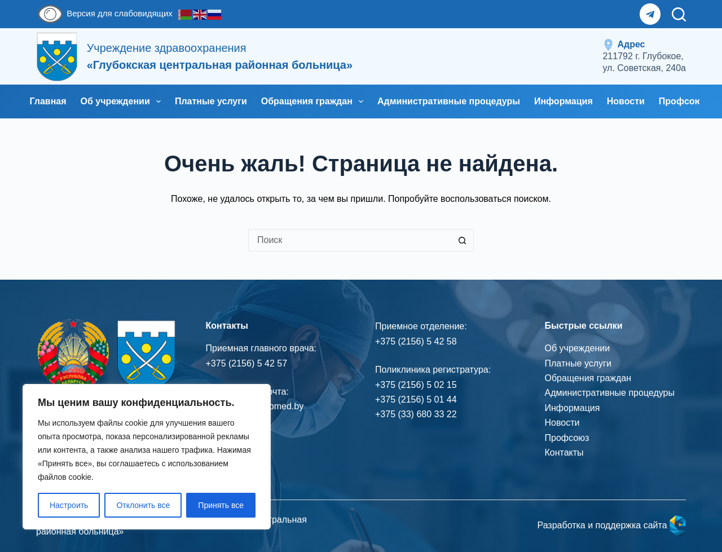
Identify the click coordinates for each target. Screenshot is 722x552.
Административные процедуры (448, 101)
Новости (626, 101)
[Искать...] (349, 240)
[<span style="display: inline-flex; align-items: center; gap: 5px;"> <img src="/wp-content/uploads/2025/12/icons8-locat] (644, 56)
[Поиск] (679, 14)
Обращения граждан (314, 101)
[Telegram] (650, 14)
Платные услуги (211, 101)
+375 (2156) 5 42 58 (416, 341)
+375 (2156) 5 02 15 (416, 385)
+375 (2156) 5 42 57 (247, 363)
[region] (147, 456)
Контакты (564, 452)
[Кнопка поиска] (462, 240)
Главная (48, 101)
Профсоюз (567, 438)
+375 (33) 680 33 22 (416, 414)
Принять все (221, 505)
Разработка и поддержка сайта (611, 525)
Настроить (69, 505)
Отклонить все (143, 505)
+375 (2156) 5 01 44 (416, 399)
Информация (563, 101)
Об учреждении (123, 101)
